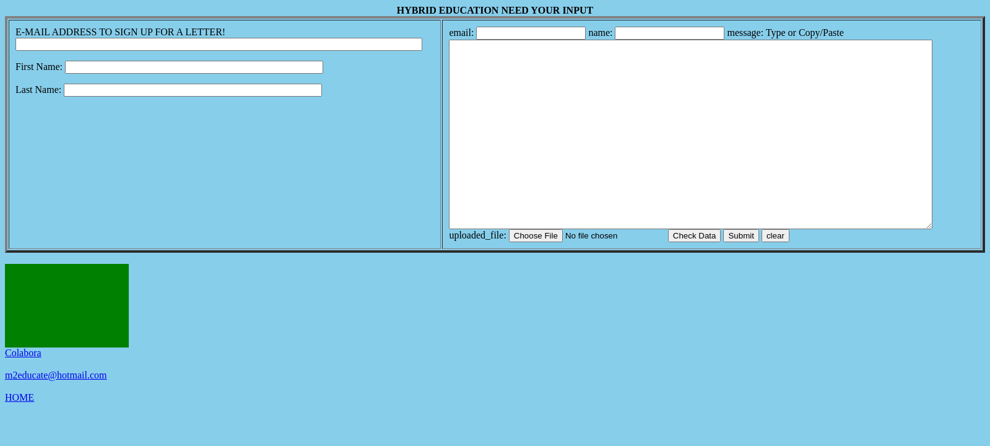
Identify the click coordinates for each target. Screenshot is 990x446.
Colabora (23, 390)
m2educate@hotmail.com (55, 412)
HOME (19, 434)
